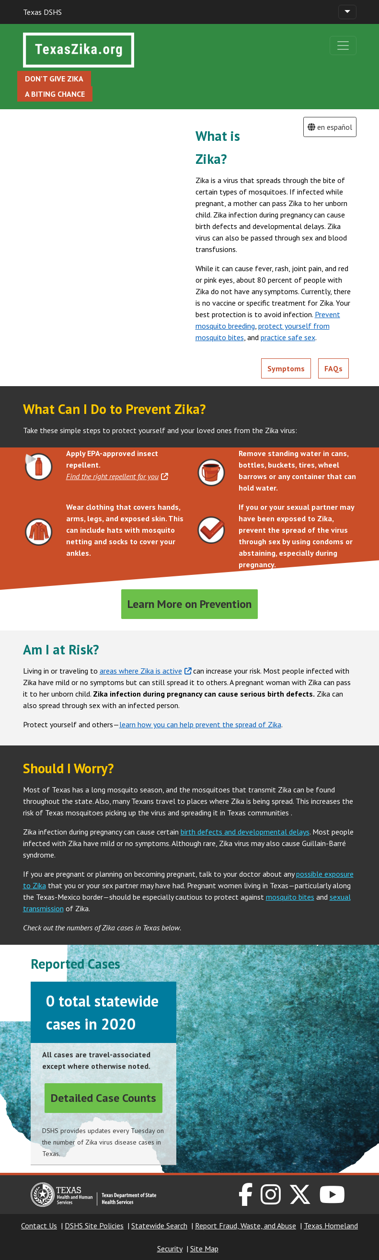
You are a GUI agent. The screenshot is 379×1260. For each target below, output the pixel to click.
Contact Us (39, 1225)
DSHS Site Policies (94, 1225)
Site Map (204, 1248)
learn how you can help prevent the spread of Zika (200, 724)
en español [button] (330, 127)
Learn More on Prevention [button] (189, 603)
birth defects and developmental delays (245, 831)
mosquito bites (290, 897)
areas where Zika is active (145, 671)
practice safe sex (288, 337)
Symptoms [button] (286, 368)
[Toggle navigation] (347, 12)
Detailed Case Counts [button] (103, 1097)
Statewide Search (159, 1225)
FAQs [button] (333, 368)
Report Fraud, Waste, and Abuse (245, 1225)
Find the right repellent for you (117, 476)
